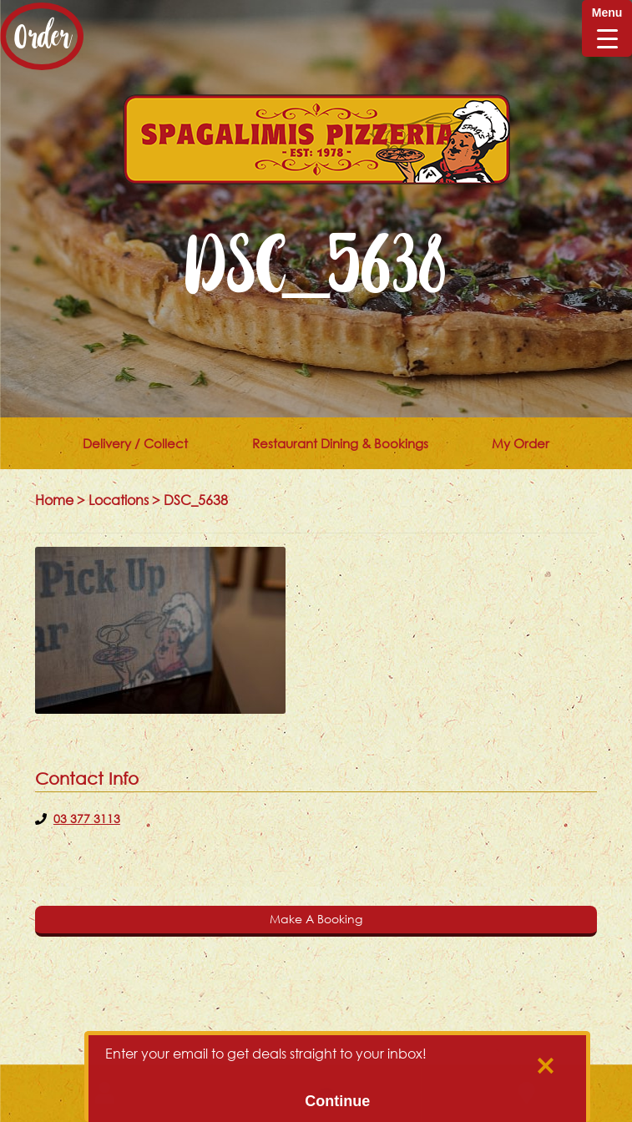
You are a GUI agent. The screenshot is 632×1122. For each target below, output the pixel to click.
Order (41, 36)
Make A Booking (316, 919)
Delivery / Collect (135, 443)
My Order (520, 443)
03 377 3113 (86, 818)
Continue (337, 1101)
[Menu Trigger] (607, 28)
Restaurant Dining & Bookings (340, 443)
